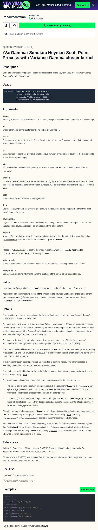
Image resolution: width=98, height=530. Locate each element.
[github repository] (14, 25)
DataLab (44, 526)
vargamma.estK (10, 418)
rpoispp (53, 431)
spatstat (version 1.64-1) (18, 46)
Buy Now (83, 5)
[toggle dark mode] (6, 25)
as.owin (7, 171)
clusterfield (19, 250)
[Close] (93, 5)
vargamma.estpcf (29, 418)
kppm (25, 375)
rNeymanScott (14, 297)
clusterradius (10, 240)
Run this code (87, 490)
